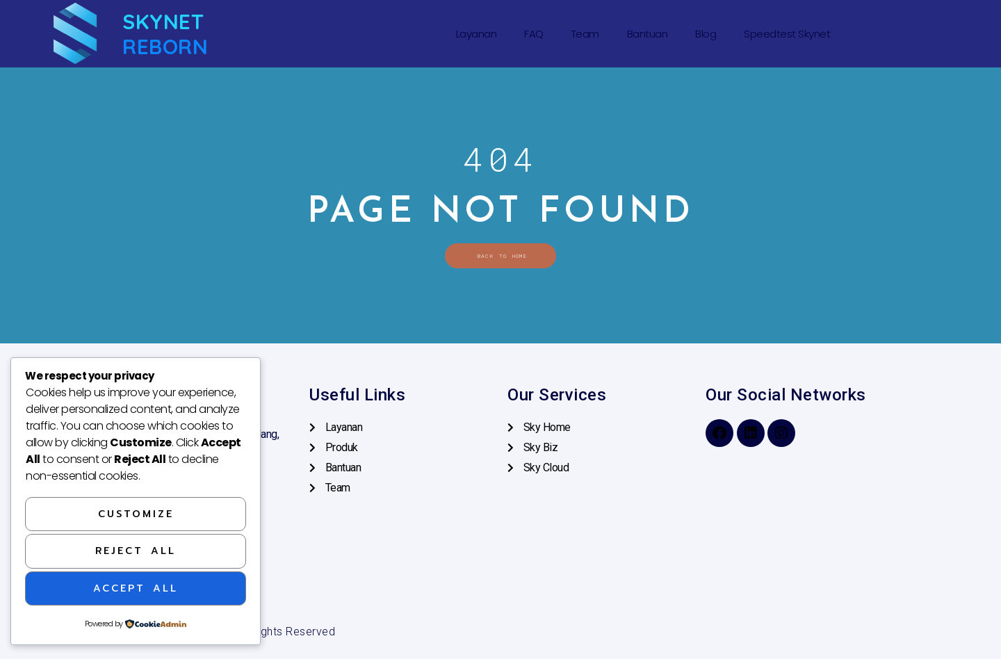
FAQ (534, 33)
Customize (136, 513)
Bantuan (647, 33)
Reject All (135, 550)
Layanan (476, 33)
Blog (705, 33)
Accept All (135, 587)
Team (585, 33)
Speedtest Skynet (787, 33)
